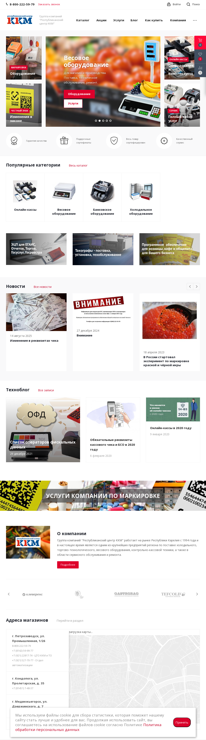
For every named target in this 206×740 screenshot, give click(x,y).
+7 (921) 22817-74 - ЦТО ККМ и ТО (32, 655)
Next (196, 286)
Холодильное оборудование (141, 211)
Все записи (46, 390)
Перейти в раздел (70, 620)
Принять (181, 722)
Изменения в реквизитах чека (34, 340)
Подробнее (68, 564)
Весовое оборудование (64, 211)
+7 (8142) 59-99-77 (22, 650)
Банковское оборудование (102, 211)
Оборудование (79, 94)
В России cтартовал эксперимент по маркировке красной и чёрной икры (166, 361)
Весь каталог (78, 165)
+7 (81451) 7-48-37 (22, 688)
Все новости (43, 287)
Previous (190, 286)
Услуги (73, 103)
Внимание (84, 335)
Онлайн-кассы (25, 209)
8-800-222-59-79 (21, 646)
